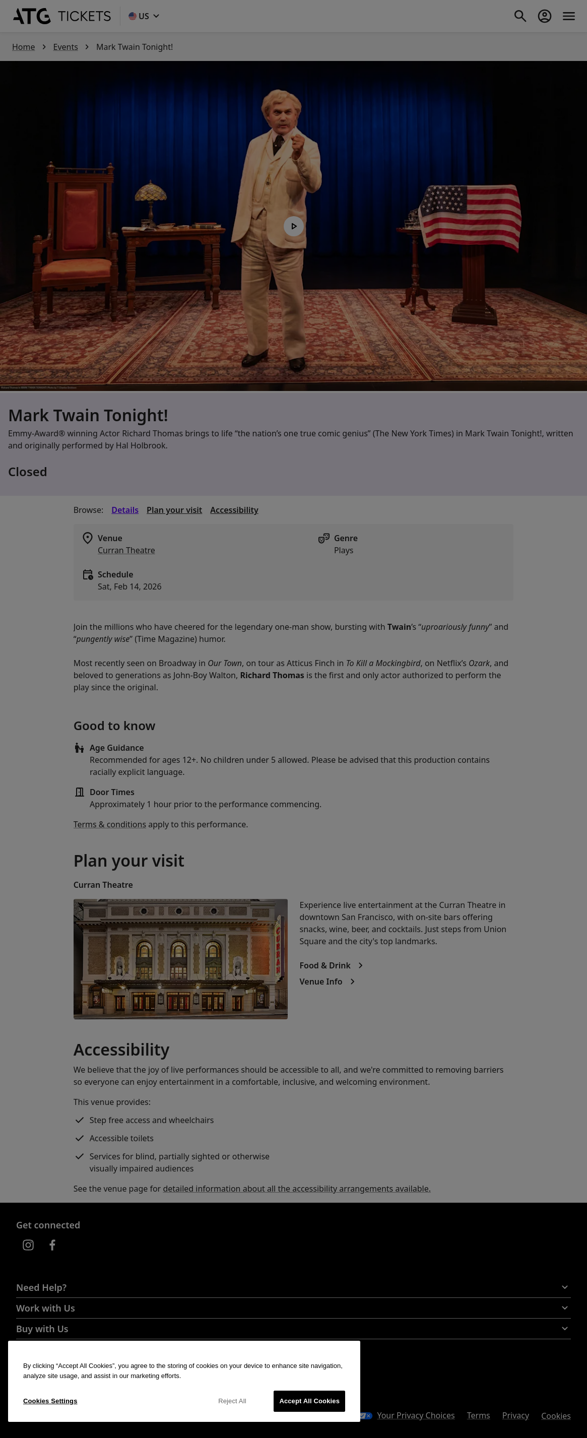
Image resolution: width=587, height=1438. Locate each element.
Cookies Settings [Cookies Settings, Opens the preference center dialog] (50, 1401)
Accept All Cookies (309, 1401)
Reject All (232, 1401)
